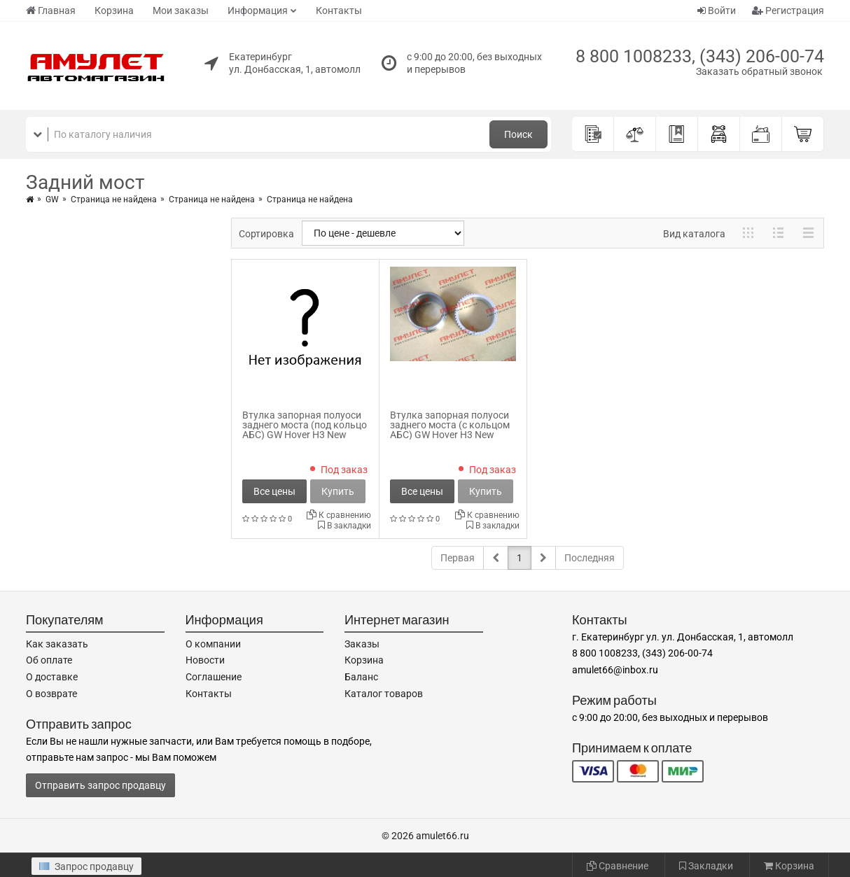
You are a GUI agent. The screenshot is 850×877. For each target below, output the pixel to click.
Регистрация (788, 10)
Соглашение (214, 676)
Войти (716, 10)
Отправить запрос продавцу (100, 785)
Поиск (518, 134)
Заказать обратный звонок (759, 71)
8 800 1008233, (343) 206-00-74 (700, 56)
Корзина (114, 10)
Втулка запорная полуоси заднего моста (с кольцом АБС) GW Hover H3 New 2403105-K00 (450, 429)
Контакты (339, 10)
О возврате (51, 693)
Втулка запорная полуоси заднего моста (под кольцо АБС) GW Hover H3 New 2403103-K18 (304, 429)
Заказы (361, 644)
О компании (213, 644)
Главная (51, 10)
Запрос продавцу (86, 866)
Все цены (274, 491)
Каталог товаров (383, 693)
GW (52, 199)
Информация (258, 10)
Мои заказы (181, 10)
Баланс (361, 676)
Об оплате (49, 660)
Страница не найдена (114, 199)
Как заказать (57, 644)
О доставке (52, 676)
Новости (205, 660)
